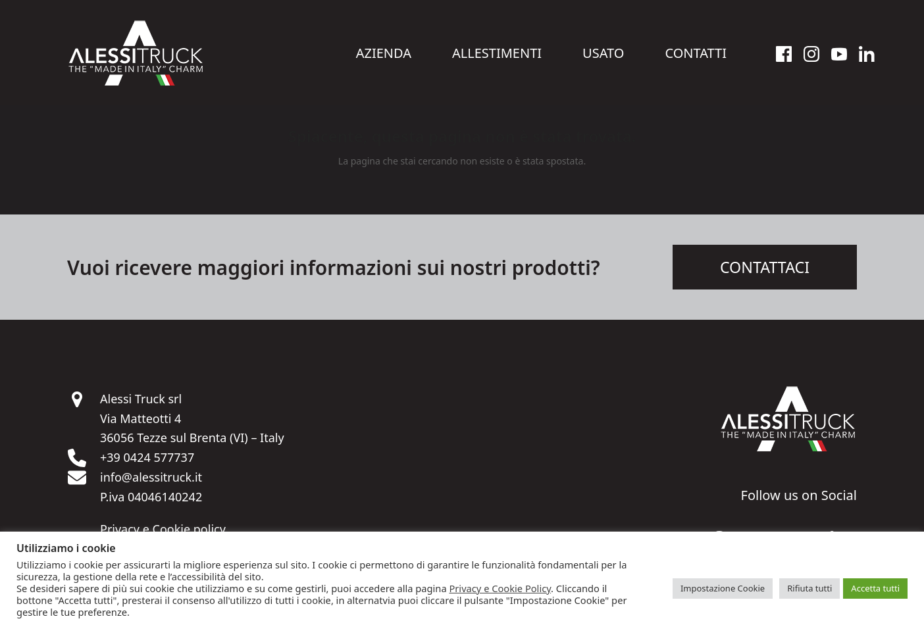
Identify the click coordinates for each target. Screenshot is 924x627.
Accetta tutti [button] (875, 588)
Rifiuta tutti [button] (809, 588)
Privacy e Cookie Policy (500, 588)
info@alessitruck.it (151, 479)
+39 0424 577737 (147, 459)
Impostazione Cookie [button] (722, 588)
